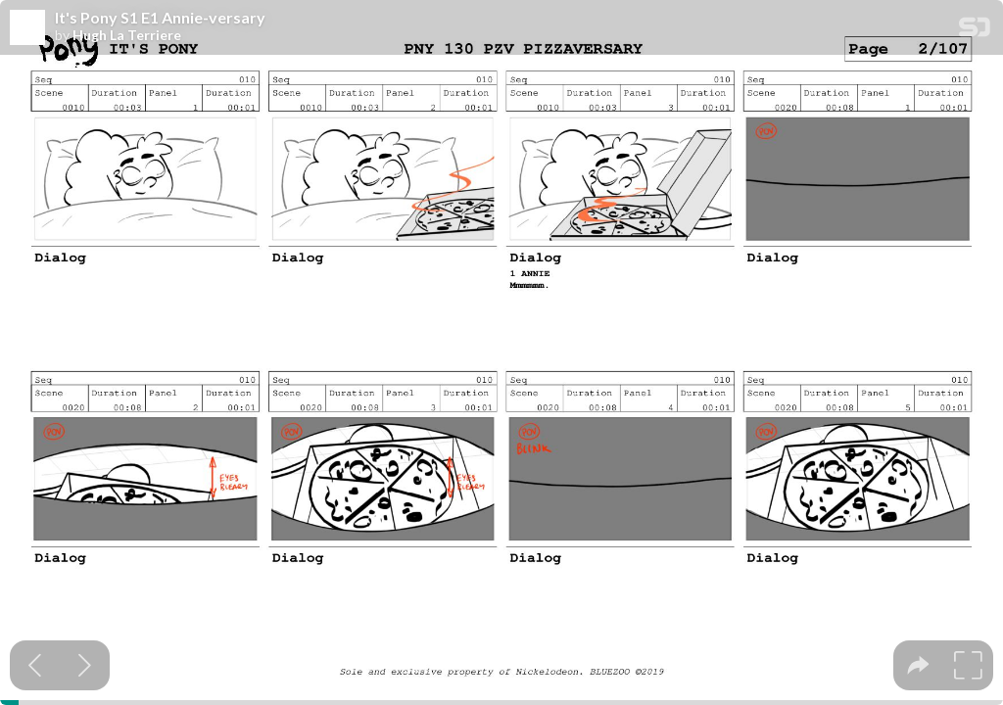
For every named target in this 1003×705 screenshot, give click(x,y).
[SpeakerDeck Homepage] (974, 31)
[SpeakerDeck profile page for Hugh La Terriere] (27, 28)
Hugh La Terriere (126, 35)
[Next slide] (85, 665)
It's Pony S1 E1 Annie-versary (160, 17)
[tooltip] (918, 665)
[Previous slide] (35, 665)
